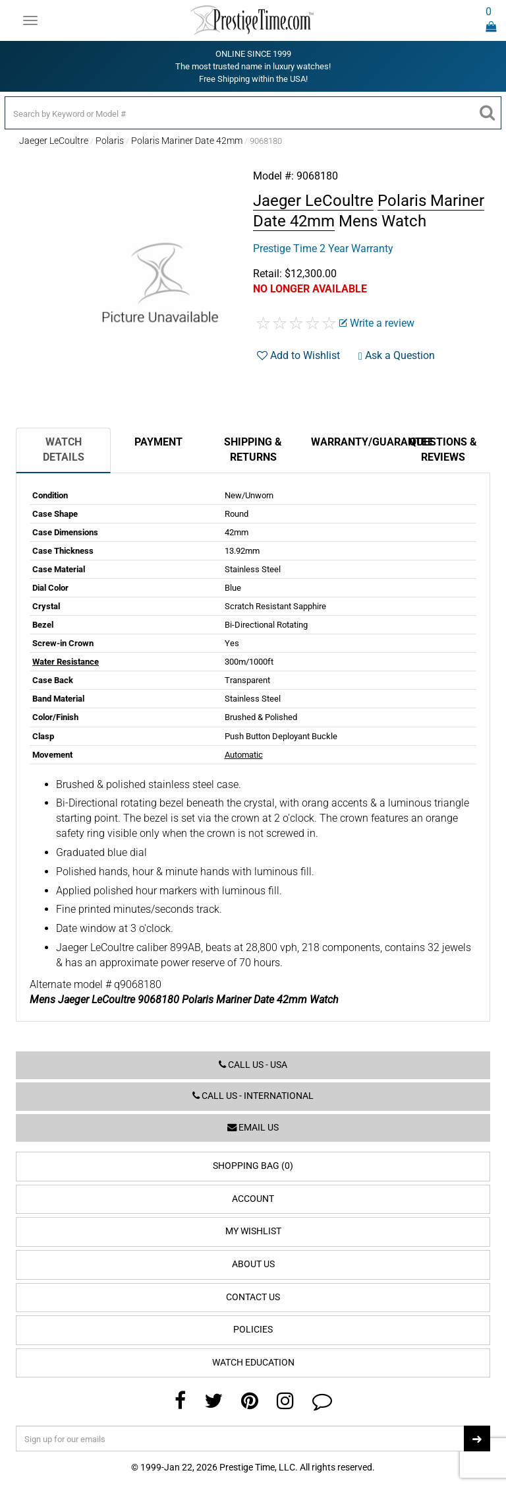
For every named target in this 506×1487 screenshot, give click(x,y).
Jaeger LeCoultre (53, 140)
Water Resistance (65, 662)
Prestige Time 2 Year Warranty (323, 248)
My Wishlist (253, 1231)
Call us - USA (253, 1065)
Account (253, 1199)
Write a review (376, 323)
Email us (253, 1127)
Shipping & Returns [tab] (253, 449)
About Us (253, 1264)
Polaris (110, 140)
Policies (253, 1329)
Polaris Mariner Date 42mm (186, 140)
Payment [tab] (158, 442)
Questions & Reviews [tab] (443, 449)
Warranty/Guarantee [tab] (353, 442)
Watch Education (253, 1362)
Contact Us (253, 1297)
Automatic (244, 755)
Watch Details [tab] (63, 449)
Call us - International (253, 1096)
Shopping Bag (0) (253, 1166)
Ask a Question (396, 355)
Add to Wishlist (298, 355)
